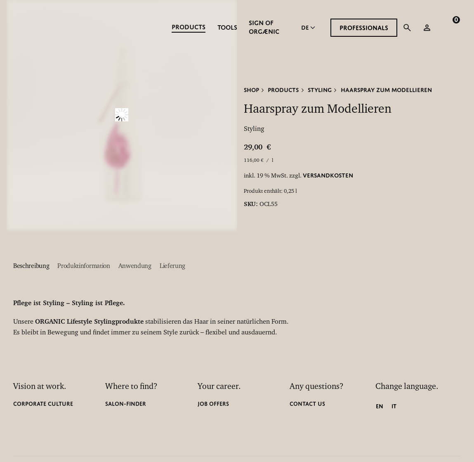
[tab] (31, 266)
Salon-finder (125, 404)
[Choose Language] (309, 27)
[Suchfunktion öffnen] (407, 28)
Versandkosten (328, 175)
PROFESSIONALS (364, 28)
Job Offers (213, 404)
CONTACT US (307, 404)
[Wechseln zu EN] (379, 406)
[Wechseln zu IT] (394, 406)
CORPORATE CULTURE (43, 404)
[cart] (448, 27)
